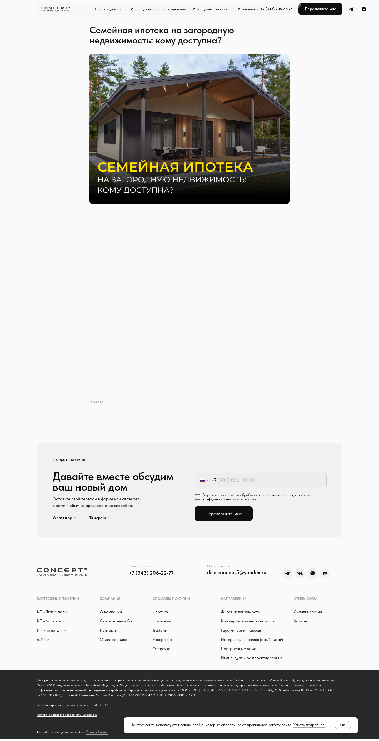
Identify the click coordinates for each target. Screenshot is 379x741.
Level (103, 734)
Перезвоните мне (223, 516)
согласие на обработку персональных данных (256, 497)
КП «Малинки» (50, 623)
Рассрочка (162, 641)
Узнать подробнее (309, 725)
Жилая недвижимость (240, 614)
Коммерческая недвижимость (248, 623)
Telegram (97, 519)
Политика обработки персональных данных (67, 717)
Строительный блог (117, 623)
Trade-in (159, 632)
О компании (111, 614)
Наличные (161, 623)
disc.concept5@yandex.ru (236, 575)
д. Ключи (44, 641)
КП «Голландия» (51, 632)
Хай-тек (301, 623)
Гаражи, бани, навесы (241, 632)
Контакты (108, 632)
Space (92, 734)
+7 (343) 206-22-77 (276, 9)
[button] (320, 9)
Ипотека (160, 614)
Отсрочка (161, 650)
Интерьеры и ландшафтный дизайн (252, 641)
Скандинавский (308, 614)
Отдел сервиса (113, 641)
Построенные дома (238, 650)
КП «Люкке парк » (52, 614)
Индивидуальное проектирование (251, 660)
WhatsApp (62, 519)
